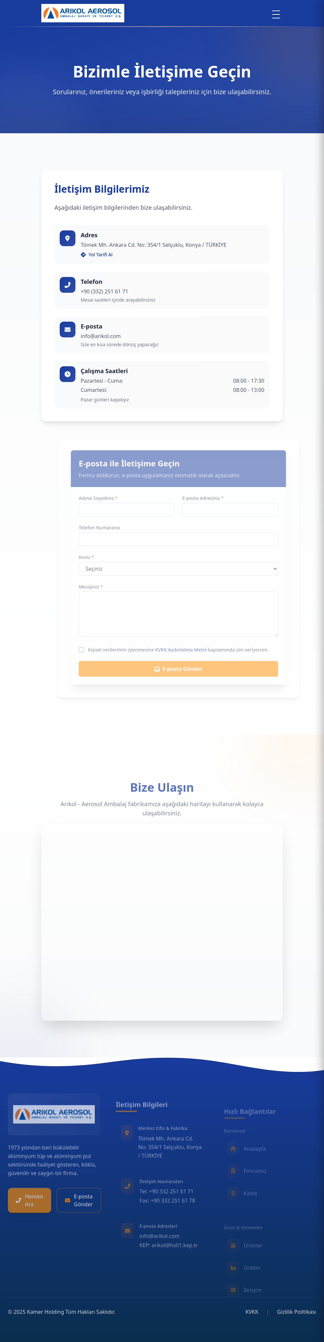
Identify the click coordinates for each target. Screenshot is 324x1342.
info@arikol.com (101, 336)
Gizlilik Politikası (296, 1311)
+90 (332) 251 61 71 (104, 291)
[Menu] (276, 14)
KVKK (252, 1311)
